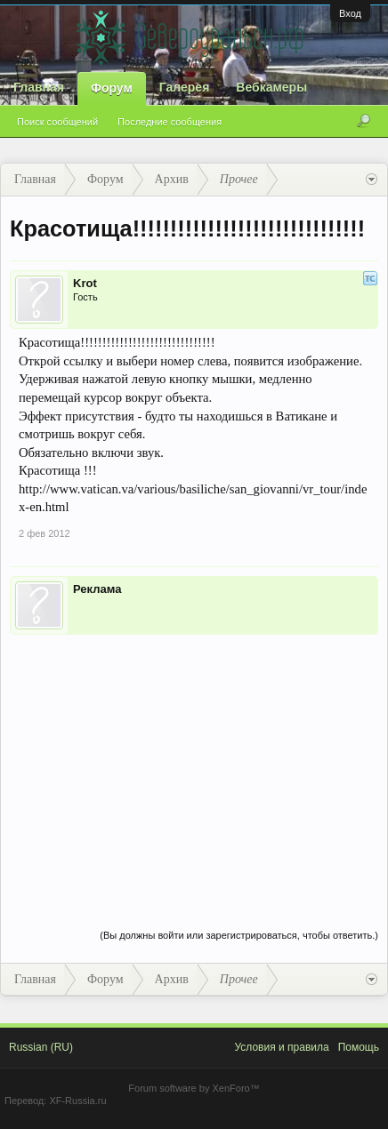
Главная (38, 87)
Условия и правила (281, 1047)
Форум (112, 88)
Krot (85, 283)
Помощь (358, 1047)
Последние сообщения (169, 121)
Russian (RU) (41, 1047)
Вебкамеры (271, 87)
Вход (350, 13)
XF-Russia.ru (77, 1100)
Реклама (97, 589)
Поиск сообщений (57, 121)
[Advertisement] (194, 763)
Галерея (184, 87)
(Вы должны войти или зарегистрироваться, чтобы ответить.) (239, 935)
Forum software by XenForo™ (193, 1088)
